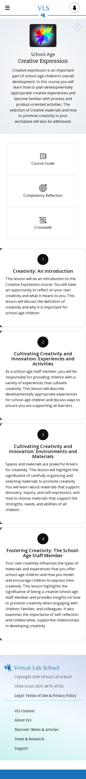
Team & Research (29, 738)
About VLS (23, 720)
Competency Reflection (43, 195)
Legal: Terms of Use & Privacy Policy (45, 695)
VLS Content (25, 710)
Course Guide (43, 163)
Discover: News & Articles (36, 729)
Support (21, 748)
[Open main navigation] (8, 7)
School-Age (43, 54)
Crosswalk (43, 227)
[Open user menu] (73, 7)
